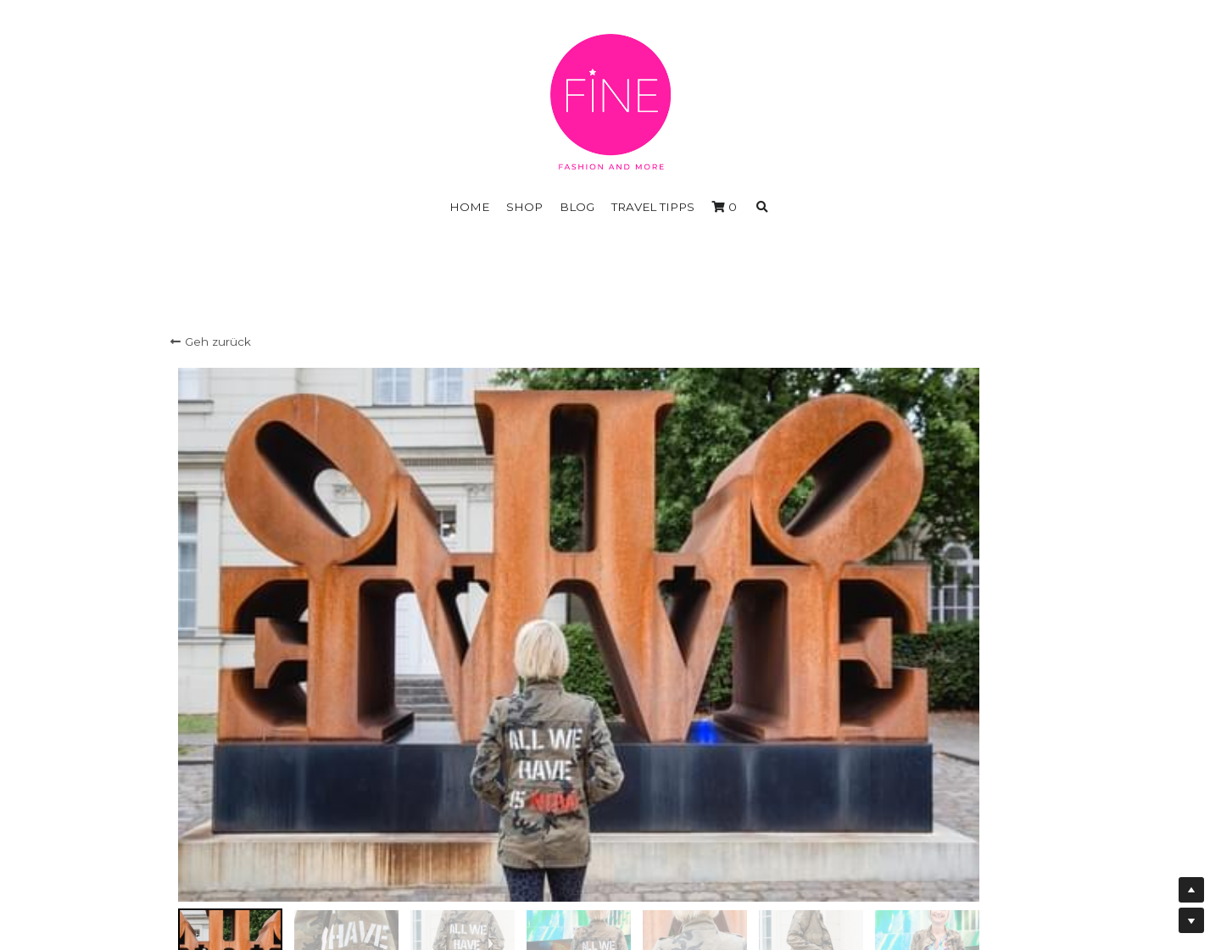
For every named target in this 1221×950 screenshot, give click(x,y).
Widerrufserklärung (610, 865)
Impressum (610, 849)
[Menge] (881, 611)
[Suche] (762, 207)
